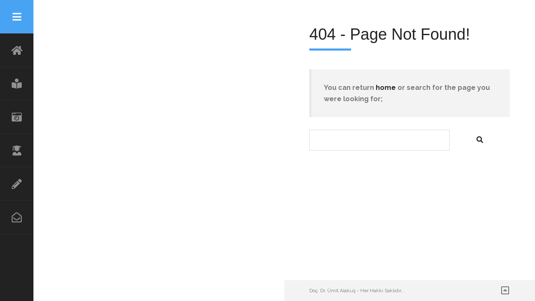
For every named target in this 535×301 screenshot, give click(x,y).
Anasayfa (16, 50)
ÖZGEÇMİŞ (16, 150)
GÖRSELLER (16, 117)
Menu (16, 16)
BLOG (16, 83)
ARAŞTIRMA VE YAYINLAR (16, 184)
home (386, 88)
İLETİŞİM (16, 217)
